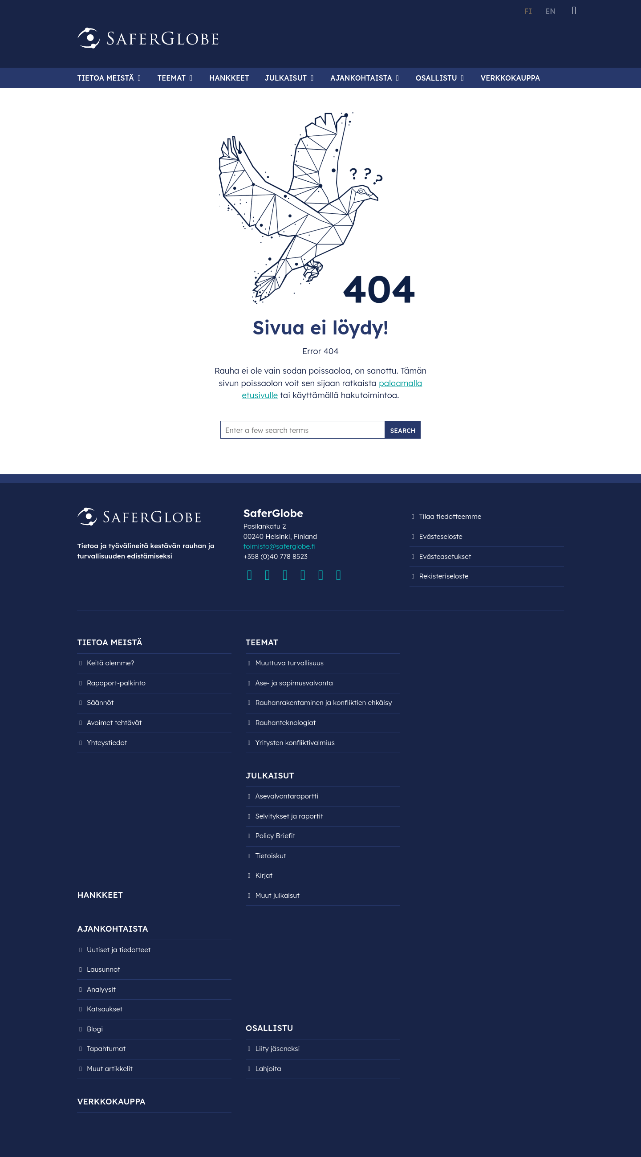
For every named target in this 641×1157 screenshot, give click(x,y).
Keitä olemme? (110, 663)
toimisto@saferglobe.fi (279, 546)
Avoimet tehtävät (114, 722)
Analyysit (101, 989)
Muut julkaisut (277, 895)
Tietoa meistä (105, 77)
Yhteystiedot (107, 742)
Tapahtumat (106, 1048)
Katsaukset (104, 1009)
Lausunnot (103, 969)
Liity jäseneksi (277, 1048)
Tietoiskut (270, 855)
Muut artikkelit (110, 1068)
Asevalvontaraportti (286, 796)
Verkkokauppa (510, 77)
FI (528, 11)
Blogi (95, 1029)
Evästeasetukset (445, 556)
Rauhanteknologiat (285, 722)
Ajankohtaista (361, 77)
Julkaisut (286, 77)
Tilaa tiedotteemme (450, 516)
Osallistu (436, 77)
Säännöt (100, 702)
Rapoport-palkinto (116, 683)
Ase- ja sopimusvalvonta (294, 683)
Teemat (172, 77)
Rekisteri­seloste (444, 576)
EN (550, 11)
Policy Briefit (275, 835)
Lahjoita (268, 1068)
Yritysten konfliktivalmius (295, 742)
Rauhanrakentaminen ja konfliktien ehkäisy (323, 702)
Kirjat (263, 875)
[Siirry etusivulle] (148, 38)
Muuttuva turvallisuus (289, 663)
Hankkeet (229, 77)
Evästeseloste (440, 536)
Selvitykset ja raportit (289, 816)
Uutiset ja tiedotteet (118, 949)
